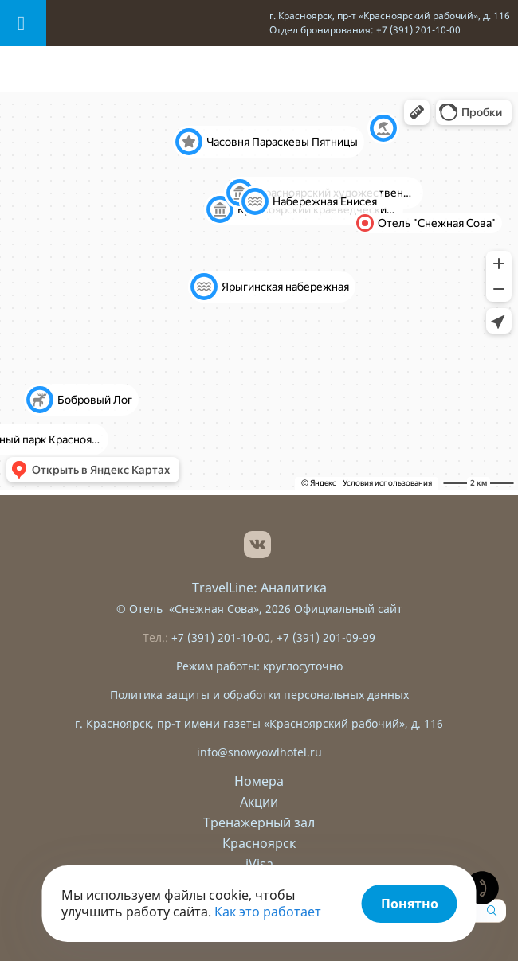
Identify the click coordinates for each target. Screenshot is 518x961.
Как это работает (267, 911)
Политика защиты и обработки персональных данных (259, 694)
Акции (259, 802)
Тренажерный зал (259, 822)
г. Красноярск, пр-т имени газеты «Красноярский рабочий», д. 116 (259, 723)
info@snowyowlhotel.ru (259, 752)
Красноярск (259, 843)
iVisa (259, 864)
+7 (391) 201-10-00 (220, 637)
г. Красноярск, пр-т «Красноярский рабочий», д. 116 (389, 15)
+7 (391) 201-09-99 (326, 637)
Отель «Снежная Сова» (194, 608)
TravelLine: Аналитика (259, 587)
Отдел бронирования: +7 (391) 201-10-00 (365, 30)
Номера (259, 781)
